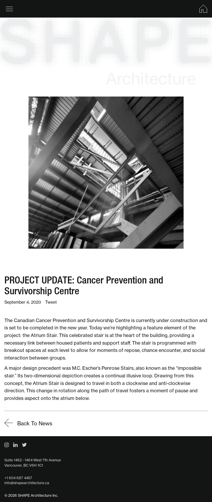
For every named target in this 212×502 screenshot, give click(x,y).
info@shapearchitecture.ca (26, 483)
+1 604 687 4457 (18, 478)
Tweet (51, 302)
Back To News (28, 423)
